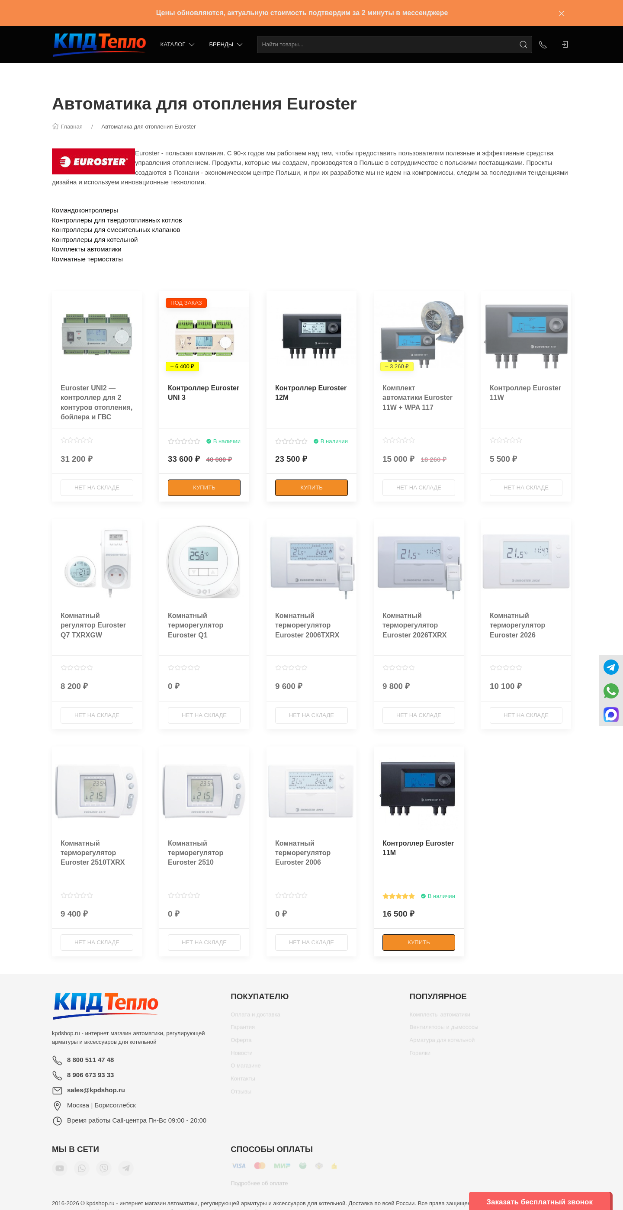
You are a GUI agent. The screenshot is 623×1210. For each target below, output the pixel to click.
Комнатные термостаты (87, 259)
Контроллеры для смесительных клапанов (116, 229)
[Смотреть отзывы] (77, 440)
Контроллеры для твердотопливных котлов (117, 220)
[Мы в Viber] (104, 1171)
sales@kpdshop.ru (96, 1090)
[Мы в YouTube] (59, 1171)
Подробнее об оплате (259, 1186)
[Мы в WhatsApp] (82, 1171)
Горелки (420, 1056)
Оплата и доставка (255, 1017)
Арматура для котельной (442, 1043)
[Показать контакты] (543, 44)
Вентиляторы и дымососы (444, 1030)
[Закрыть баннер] (562, 13)
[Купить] (204, 487)
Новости (242, 1056)
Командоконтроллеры (85, 210)
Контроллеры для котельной (95, 239)
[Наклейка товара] (58, 297)
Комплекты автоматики (87, 249)
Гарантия (243, 1030)
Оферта (241, 1043)
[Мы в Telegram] (126, 1171)
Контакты (243, 1081)
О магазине (246, 1068)
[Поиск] (523, 44)
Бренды (226, 44)
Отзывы (241, 1094)
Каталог (178, 44)
